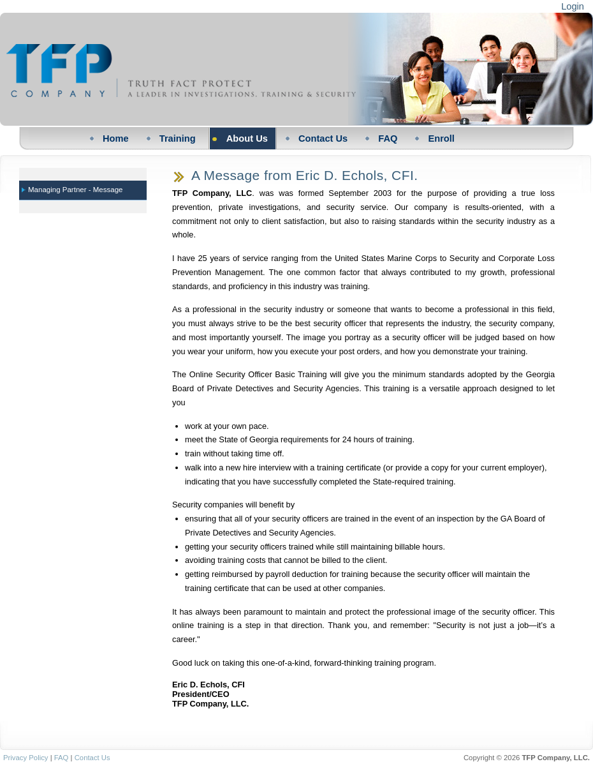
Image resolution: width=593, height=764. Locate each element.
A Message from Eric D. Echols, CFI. (304, 175)
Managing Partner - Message (75, 189)
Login (572, 6)
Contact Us (92, 757)
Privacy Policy (25, 757)
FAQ (61, 757)
